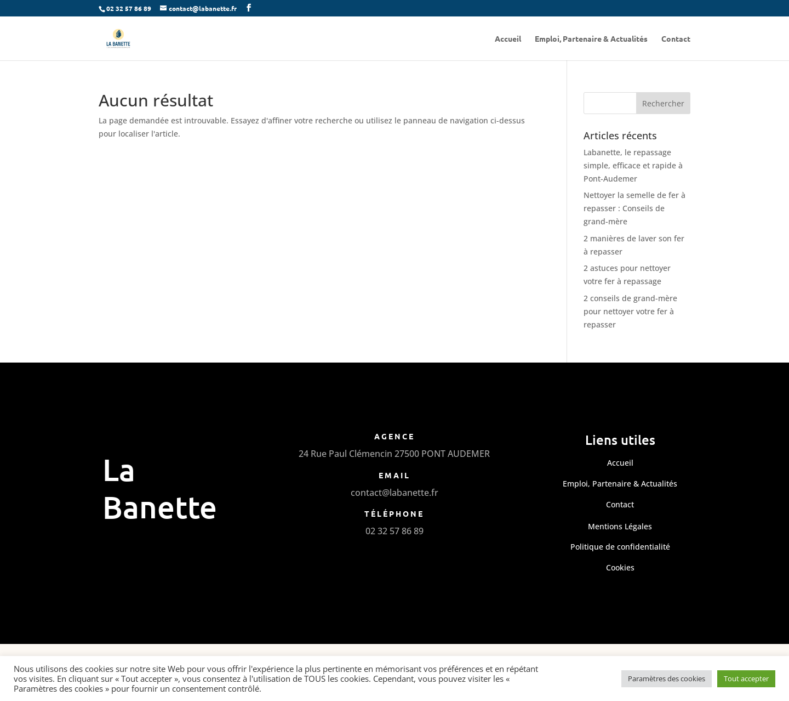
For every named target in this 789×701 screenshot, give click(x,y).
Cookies (620, 567)
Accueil (508, 39)
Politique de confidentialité (620, 546)
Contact (675, 39)
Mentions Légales (620, 526)
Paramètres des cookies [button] (666, 678)
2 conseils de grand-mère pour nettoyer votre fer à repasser (630, 311)
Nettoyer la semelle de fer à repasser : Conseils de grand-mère (634, 208)
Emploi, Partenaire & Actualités (591, 39)
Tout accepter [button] (746, 678)
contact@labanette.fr (394, 493)
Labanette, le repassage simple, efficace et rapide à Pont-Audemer (633, 165)
